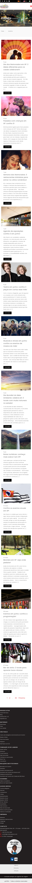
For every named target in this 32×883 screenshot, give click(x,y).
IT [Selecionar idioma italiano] (30, 1)
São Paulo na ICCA (5, 743)
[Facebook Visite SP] (0, 1)
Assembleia (3, 804)
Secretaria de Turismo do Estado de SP (10, 772)
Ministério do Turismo (5, 766)
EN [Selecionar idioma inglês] (25, 1)
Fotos (1, 726)
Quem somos (3, 749)
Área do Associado (5, 807)
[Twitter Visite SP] (4, 1)
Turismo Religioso (4, 788)
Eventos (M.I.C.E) (4, 716)
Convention (3, 761)
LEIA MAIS (7, 93)
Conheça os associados (6, 757)
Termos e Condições (5, 811)
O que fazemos (4, 753)
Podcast (2, 790)
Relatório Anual (4, 798)
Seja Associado (4, 755)
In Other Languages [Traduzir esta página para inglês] (7, 836)
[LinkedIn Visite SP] (6, 1)
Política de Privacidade (6, 809)
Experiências (3, 718)
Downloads (3, 724)
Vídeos (2, 794)
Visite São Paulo (4, 712)
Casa (2, 31)
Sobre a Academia (5, 781)
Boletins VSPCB (4, 800)
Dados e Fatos (4, 737)
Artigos (2, 823)
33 (16, 698)
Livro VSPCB (3, 728)
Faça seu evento (4, 739)
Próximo (22, 698)
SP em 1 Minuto (4, 802)
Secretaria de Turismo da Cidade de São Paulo (12, 776)
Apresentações (4, 796)
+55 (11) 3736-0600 (7, 832)
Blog (1, 714)
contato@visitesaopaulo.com (9, 834)
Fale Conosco (3, 806)
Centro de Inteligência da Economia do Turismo (12, 735)
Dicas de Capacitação (6, 783)
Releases (2, 817)
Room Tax (2, 759)
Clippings (2, 821)
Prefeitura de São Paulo (6, 774)
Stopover (2, 741)
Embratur (2, 768)
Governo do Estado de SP (6, 770)
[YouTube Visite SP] (9, 1)
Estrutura (2, 751)
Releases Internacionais (6, 819)
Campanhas (3, 792)
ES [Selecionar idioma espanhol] (19, 1)
